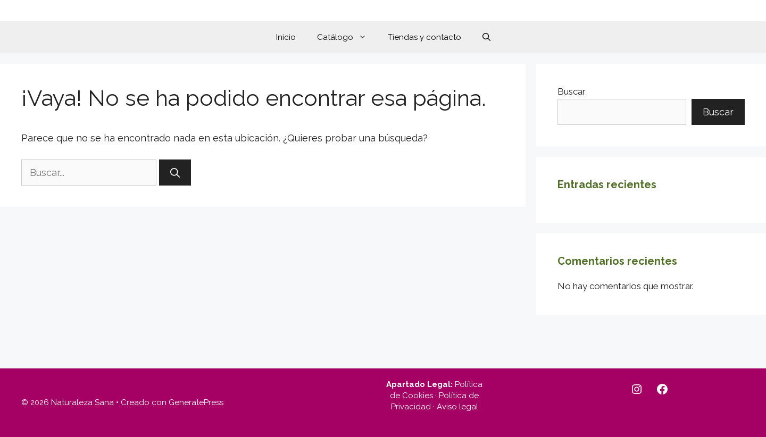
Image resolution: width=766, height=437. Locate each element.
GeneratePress (196, 402)
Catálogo (347, 37)
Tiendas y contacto (424, 37)
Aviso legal (457, 406)
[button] (486, 37)
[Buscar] (175, 172)
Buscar (571, 91)
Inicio (286, 37)
